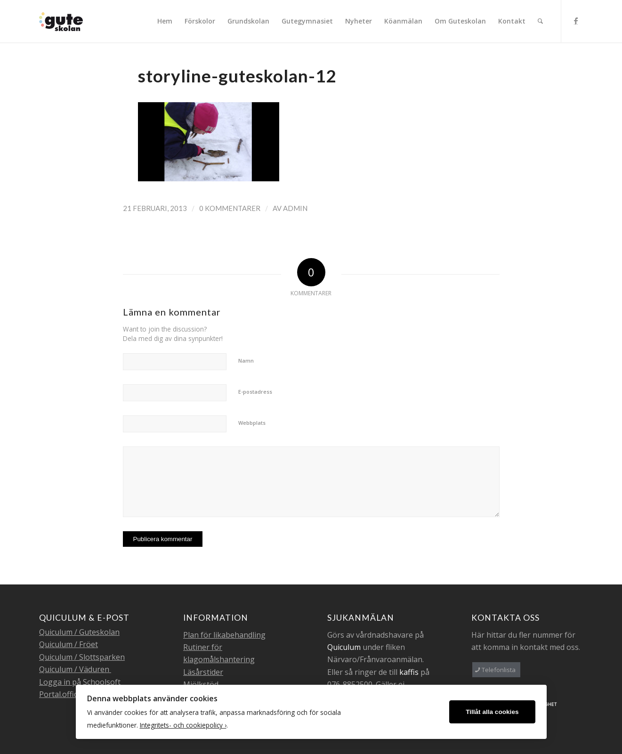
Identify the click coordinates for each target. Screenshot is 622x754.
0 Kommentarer (229, 208)
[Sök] (540, 21)
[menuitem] (164, 21)
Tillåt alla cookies (492, 711)
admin (295, 208)
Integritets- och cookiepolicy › (183, 725)
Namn (246, 360)
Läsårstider (203, 672)
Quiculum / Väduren (75, 669)
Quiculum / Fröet (68, 644)
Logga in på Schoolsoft (80, 682)
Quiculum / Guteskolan (79, 632)
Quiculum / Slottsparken (82, 657)
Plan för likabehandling (224, 635)
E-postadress (255, 391)
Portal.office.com (68, 694)
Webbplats (252, 422)
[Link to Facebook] (576, 21)
